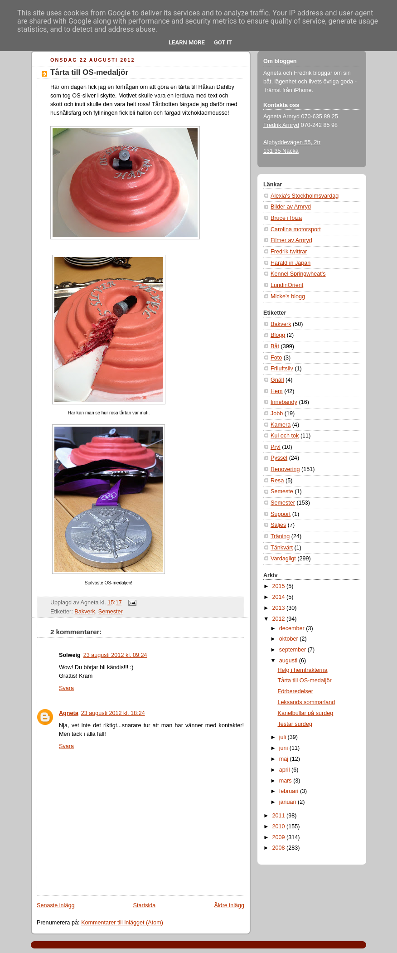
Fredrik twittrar (289, 251)
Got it (223, 42)
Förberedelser (296, 691)
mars (286, 781)
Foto (276, 358)
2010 (279, 826)
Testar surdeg (295, 724)
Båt (275, 346)
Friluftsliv (282, 368)
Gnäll (277, 380)
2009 (279, 837)
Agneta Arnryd (281, 116)
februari (289, 791)
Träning (280, 536)
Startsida (144, 905)
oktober (289, 639)
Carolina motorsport (296, 229)
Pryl (276, 447)
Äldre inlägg (229, 905)
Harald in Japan (290, 263)
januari (288, 802)
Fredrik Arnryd (281, 125)
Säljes (278, 525)
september (293, 650)
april (285, 770)
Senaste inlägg (55, 905)
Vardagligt (283, 558)
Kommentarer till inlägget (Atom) (122, 922)
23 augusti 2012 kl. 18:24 (113, 713)
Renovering (285, 469)
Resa (277, 480)
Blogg (278, 335)
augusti (289, 660)
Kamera (280, 425)
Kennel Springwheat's (298, 274)
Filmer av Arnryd (291, 240)
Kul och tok (285, 436)
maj (284, 759)
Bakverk (84, 611)
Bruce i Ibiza (286, 218)
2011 (279, 815)
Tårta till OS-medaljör (89, 72)
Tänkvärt (282, 548)
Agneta (68, 713)
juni (284, 748)
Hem (277, 391)
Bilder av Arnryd (291, 207)
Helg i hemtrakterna (303, 670)
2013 (279, 608)
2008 (279, 848)
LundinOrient (287, 285)
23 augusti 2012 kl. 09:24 (115, 655)
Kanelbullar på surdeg (306, 713)
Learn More (187, 42)
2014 (279, 597)
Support (280, 514)
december (292, 628)
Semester (110, 611)
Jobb (277, 413)
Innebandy (284, 402)
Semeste (282, 491)
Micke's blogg (288, 296)
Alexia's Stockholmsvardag (305, 196)
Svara (66, 688)
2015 (279, 586)
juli (283, 737)
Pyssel (279, 458)
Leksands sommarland (306, 702)
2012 (279, 619)
